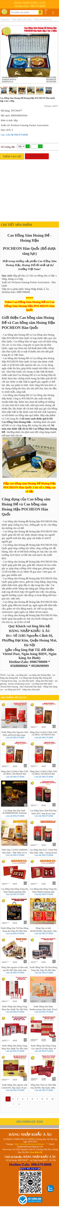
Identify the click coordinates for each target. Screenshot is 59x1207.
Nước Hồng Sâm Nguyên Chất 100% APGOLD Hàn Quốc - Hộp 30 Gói (14, 733)
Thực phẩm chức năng (21, 19)
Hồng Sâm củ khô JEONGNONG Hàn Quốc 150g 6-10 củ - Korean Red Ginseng (43, 929)
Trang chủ (4, 19)
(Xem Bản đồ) (36, 1152)
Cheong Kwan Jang (9, 681)
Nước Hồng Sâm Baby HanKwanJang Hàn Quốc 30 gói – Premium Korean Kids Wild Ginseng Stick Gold (43, 1007)
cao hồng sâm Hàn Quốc (42, 684)
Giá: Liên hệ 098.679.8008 (14, 134)
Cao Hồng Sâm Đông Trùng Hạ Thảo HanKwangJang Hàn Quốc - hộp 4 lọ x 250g (14, 890)
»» (19, 1104)
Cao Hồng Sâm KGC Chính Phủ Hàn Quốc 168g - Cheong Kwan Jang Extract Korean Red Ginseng (43, 851)
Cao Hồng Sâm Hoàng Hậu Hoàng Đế (35, 678)
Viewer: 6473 (51, 106)
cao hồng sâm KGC (12, 689)
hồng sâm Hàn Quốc (44, 681)
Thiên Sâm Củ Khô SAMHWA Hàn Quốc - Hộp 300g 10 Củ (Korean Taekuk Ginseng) (15, 851)
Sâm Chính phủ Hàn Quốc (30, 687)
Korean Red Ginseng (9, 687)
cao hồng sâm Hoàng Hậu (40, 675)
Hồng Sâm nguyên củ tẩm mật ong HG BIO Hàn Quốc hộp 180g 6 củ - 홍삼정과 (14, 968)
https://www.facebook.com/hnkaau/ (29, 1144)
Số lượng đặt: (8, 146)
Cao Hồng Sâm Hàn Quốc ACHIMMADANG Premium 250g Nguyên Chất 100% (14, 811)
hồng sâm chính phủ (31, 689)
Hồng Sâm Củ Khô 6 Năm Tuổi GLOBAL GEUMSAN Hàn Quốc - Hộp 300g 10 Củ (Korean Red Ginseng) (14, 772)
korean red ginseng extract (19, 684)
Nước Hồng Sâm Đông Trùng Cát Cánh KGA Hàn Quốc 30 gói (43, 1047)
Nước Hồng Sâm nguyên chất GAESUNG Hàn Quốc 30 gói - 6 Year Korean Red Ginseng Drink (15, 1086)
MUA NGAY (37, 156)
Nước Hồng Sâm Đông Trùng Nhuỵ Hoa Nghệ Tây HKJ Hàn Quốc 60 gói (15, 1007)
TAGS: (3, 675)
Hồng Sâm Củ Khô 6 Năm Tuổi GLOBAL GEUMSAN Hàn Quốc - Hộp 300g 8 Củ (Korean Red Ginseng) (43, 772)
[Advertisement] (28, 189)
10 (52, 1099)
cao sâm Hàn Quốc (26, 681)
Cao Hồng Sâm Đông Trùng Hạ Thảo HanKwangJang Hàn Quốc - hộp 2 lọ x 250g (43, 890)
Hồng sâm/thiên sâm (43, 19)
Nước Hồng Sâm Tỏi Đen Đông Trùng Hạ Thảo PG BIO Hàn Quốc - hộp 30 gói (14, 929)
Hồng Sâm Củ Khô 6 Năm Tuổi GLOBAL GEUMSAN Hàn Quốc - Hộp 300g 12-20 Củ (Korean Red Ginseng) (43, 733)
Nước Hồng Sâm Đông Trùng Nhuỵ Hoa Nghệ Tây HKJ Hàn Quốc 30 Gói (15, 1047)
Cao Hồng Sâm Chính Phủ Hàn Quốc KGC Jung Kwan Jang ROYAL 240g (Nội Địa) (43, 811)
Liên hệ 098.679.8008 (15, 737)
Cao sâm (10, 675)
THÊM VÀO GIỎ (12, 156)
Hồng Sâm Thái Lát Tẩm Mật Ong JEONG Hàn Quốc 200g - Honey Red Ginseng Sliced (43, 1086)
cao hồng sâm (21, 675)
